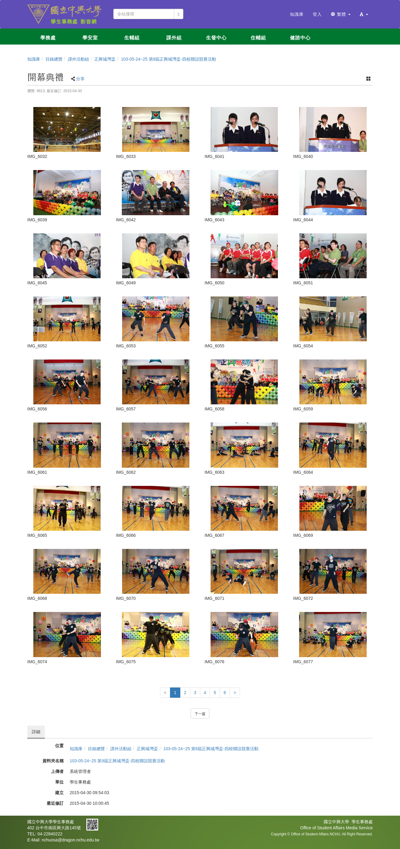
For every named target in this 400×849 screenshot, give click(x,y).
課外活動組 (78, 59)
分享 (80, 78)
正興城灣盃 (104, 59)
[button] (364, 14)
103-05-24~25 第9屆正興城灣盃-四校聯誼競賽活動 (168, 59)
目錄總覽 (53, 59)
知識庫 (33, 59)
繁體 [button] (341, 14)
